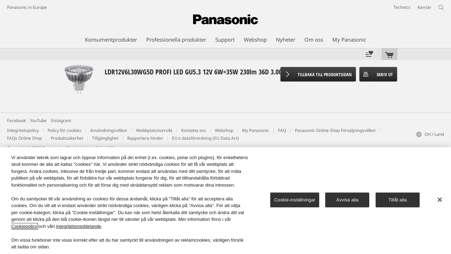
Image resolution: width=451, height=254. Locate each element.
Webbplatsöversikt (154, 130)
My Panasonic (255, 130)
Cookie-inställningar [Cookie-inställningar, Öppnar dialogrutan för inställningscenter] (294, 199)
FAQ (282, 130)
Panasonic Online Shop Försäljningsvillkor (335, 130)
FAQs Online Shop (24, 138)
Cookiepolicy (24, 226)
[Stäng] (439, 199)
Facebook (16, 120)
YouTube (38, 120)
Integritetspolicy (23, 130)
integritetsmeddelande (78, 226)
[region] (225, 200)
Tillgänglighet (105, 138)
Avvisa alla (347, 199)
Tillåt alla (397, 199)
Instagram (61, 120)
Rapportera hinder (145, 138)
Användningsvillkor (108, 130)
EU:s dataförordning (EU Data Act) (205, 138)
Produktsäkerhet (67, 138)
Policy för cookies (64, 130)
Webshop (224, 130)
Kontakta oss (193, 130)
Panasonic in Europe (27, 7)
